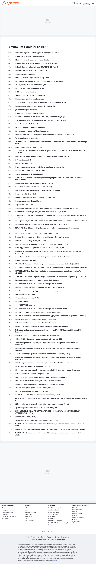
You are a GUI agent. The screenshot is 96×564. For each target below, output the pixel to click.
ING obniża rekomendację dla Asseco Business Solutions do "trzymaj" (41, 120)
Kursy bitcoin (28, 516)
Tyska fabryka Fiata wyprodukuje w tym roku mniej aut (36, 408)
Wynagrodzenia (52, 525)
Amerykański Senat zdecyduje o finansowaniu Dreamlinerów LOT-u (40, 103)
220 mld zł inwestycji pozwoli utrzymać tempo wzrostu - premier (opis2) (42, 404)
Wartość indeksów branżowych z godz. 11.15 (32, 374)
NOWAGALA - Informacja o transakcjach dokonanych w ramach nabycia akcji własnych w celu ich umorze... (50, 252)
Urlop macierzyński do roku (25, 260)
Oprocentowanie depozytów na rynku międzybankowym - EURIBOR (40, 384)
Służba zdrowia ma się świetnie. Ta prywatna (32, 78)
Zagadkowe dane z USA (24, 205)
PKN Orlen (5, 518)
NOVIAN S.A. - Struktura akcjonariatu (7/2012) (32, 366)
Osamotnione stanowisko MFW (27, 298)
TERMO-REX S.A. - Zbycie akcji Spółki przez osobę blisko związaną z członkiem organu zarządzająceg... (47, 229)
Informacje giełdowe (30, 512)
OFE (26, 518)
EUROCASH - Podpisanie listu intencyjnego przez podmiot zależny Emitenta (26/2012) (47, 264)
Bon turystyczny (29, 520)
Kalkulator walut (52, 518)
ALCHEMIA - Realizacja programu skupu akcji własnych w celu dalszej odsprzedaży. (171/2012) (50, 277)
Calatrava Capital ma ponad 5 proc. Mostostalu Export (35, 323)
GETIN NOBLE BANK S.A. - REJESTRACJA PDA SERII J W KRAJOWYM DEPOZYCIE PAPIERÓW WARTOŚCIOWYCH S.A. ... (47, 412)
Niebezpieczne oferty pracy (25, 417)
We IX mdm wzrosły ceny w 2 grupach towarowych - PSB (36, 420)
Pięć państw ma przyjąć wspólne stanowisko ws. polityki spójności (40, 81)
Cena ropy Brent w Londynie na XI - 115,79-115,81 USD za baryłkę (39, 248)
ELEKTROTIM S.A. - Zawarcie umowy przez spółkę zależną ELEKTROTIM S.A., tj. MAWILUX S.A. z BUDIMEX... (50, 152)
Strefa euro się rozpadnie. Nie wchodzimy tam (32, 131)
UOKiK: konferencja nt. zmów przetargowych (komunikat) (37, 336)
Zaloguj (86, 3)
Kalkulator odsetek (53, 510)
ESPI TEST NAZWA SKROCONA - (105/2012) (31, 71)
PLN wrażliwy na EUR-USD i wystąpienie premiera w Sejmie (37, 190)
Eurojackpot (5, 508)
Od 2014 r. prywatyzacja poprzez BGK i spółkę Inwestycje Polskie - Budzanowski (45, 363)
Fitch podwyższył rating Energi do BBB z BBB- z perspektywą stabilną (41, 377)
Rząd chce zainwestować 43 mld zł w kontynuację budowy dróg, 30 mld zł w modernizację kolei (51, 267)
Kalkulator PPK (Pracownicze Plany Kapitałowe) (61, 523)
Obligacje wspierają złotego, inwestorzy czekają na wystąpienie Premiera (42, 156)
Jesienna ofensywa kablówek (26, 110)
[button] (92, 3)
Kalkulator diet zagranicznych (56, 508)
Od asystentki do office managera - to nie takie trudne (35, 319)
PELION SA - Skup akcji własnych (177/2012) (31, 241)
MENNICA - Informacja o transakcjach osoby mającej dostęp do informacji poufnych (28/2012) (50, 316)
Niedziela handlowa (7, 512)
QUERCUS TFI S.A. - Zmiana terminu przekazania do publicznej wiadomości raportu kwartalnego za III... (51, 143)
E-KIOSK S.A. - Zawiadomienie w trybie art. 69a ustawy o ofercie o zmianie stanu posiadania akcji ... (49, 425)
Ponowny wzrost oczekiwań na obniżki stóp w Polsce (35, 197)
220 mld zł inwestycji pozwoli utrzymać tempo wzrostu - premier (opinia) (42, 354)
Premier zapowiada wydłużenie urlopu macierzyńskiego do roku (39, 287)
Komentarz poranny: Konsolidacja (28, 201)
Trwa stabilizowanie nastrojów (26, 138)
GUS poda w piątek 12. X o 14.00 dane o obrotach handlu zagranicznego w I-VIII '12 (46, 208)
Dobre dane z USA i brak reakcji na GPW (30, 171)
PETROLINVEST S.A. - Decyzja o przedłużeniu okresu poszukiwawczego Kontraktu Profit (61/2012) (48, 272)
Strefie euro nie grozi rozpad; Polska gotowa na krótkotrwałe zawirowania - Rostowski (47, 370)
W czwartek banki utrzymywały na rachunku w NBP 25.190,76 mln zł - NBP (43, 212)
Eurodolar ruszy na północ (25, 294)
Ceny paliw (5, 514)
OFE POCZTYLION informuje (25, 305)
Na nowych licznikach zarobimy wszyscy (30, 88)
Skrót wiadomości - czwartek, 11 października (32, 60)
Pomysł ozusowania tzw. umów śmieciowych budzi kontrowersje (39, 167)
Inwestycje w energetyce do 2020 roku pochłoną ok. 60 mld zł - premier (42, 237)
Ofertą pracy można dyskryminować (29, 174)
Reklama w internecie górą (25, 92)
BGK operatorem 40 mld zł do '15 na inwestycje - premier (36, 233)
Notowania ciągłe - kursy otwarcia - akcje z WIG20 (34, 183)
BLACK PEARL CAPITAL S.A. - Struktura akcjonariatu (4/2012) (37, 395)
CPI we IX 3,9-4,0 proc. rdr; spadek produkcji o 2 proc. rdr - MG (38, 339)
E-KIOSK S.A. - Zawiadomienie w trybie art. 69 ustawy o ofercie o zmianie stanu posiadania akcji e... (51, 399)
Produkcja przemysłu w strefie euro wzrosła (31, 391)
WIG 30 (27, 510)
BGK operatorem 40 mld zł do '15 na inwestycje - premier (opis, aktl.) (41, 309)
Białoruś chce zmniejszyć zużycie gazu (29, 99)
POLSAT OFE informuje (23, 164)
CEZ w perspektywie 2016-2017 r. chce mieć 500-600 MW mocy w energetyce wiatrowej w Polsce (51, 221)
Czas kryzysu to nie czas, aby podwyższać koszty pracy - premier (39, 291)
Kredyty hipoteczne (77, 513)
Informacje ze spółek (23, 160)
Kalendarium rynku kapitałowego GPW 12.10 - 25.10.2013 (36, 67)
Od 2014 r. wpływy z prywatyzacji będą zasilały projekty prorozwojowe (41, 326)
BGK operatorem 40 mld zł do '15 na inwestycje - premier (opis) (39, 284)
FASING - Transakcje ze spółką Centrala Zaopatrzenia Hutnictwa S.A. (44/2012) (44, 135)
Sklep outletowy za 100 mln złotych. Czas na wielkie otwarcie (38, 381)
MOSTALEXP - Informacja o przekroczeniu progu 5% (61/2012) (38, 312)
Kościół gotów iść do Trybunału (27, 124)
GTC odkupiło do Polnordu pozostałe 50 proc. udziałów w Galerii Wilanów (42, 257)
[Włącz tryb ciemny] (79, 3)
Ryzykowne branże (22, 302)
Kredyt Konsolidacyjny (78, 517)
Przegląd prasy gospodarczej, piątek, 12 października (35, 106)
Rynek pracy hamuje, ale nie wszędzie (29, 56)
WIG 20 (27, 508)
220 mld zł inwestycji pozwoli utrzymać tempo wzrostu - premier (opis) (41, 244)
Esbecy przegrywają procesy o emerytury (30, 127)
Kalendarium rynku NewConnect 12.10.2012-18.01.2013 (36, 63)
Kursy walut (51, 516)
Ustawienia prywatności (56, 539)
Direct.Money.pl (76, 521)
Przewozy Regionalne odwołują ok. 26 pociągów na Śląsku (37, 53)
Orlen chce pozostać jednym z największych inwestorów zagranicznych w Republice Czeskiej (50, 429)
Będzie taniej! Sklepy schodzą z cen (28, 147)
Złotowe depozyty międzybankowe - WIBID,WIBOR (34, 388)
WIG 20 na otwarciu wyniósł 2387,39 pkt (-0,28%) (33, 187)
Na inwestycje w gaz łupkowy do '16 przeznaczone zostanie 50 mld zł (41, 224)
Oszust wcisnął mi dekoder (25, 74)
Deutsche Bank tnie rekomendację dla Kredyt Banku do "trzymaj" (40, 117)
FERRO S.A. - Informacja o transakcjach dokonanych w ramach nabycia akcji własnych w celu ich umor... (51, 216)
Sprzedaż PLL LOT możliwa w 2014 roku (30, 95)
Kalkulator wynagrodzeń (55, 520)
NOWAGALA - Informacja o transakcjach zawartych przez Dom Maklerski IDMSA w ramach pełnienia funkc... (48, 179)
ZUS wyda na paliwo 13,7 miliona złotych (30, 85)
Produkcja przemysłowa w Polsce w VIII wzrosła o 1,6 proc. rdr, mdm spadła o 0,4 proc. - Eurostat (48, 349)
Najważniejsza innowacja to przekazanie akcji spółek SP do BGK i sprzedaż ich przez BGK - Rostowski (48, 331)
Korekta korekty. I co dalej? (25, 194)
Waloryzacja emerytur (8, 510)
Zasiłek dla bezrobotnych (9, 516)
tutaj (55, 560)
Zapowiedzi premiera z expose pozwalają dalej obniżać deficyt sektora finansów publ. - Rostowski (47, 344)
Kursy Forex (28, 514)
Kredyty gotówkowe (77, 509)
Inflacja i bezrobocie (53, 512)
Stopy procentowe (53, 514)
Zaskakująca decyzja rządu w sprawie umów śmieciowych (37, 280)
